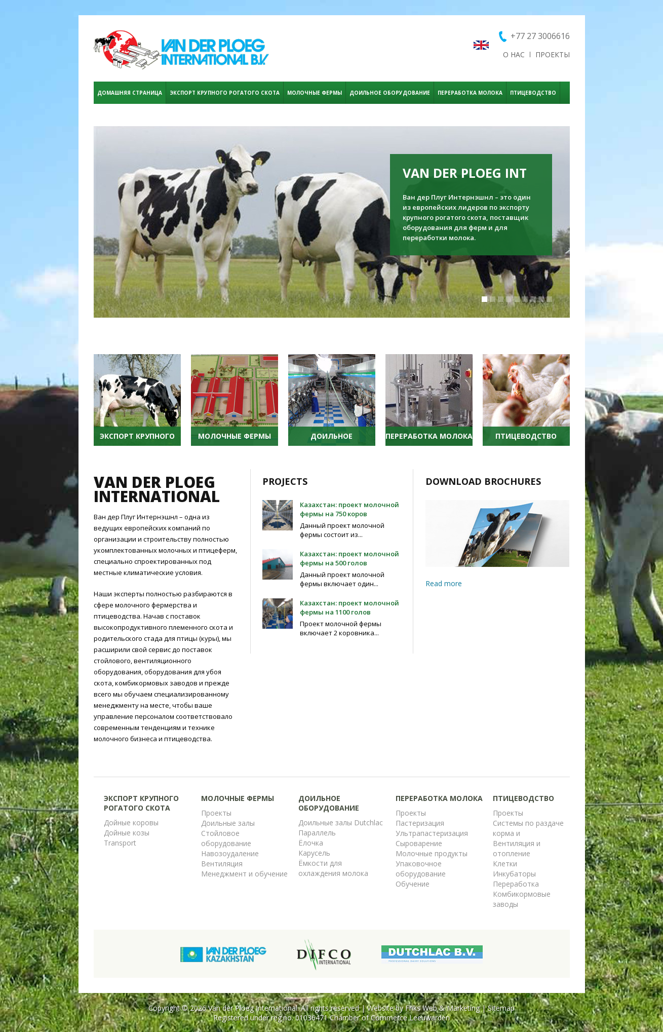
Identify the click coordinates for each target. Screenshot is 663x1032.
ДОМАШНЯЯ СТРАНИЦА (129, 92)
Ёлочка (310, 843)
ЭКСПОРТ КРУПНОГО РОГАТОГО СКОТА (225, 92)
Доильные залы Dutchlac (340, 822)
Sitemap (501, 1008)
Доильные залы (228, 823)
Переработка (516, 884)
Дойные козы (126, 832)
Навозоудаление (230, 853)
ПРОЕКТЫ (552, 54)
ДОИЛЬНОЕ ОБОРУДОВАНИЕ (389, 92)
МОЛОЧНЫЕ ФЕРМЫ (314, 92)
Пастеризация (420, 823)
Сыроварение (419, 843)
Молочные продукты (431, 853)
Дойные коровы (131, 822)
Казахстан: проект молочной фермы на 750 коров (349, 509)
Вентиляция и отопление (516, 848)
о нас (514, 54)
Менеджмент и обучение (244, 873)
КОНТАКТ (110, 115)
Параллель (317, 832)
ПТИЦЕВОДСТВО (533, 92)
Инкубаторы (514, 873)
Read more (443, 583)
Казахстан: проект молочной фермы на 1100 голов (349, 607)
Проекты (216, 813)
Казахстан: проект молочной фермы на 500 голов (349, 558)
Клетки (505, 863)
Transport (120, 843)
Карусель (314, 853)
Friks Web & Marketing (442, 1008)
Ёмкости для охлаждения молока (333, 868)
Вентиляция (222, 863)
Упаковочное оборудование (421, 868)
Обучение (413, 884)
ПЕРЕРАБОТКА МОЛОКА (470, 92)
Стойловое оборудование (226, 838)
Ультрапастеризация (432, 833)
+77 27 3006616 (540, 36)
